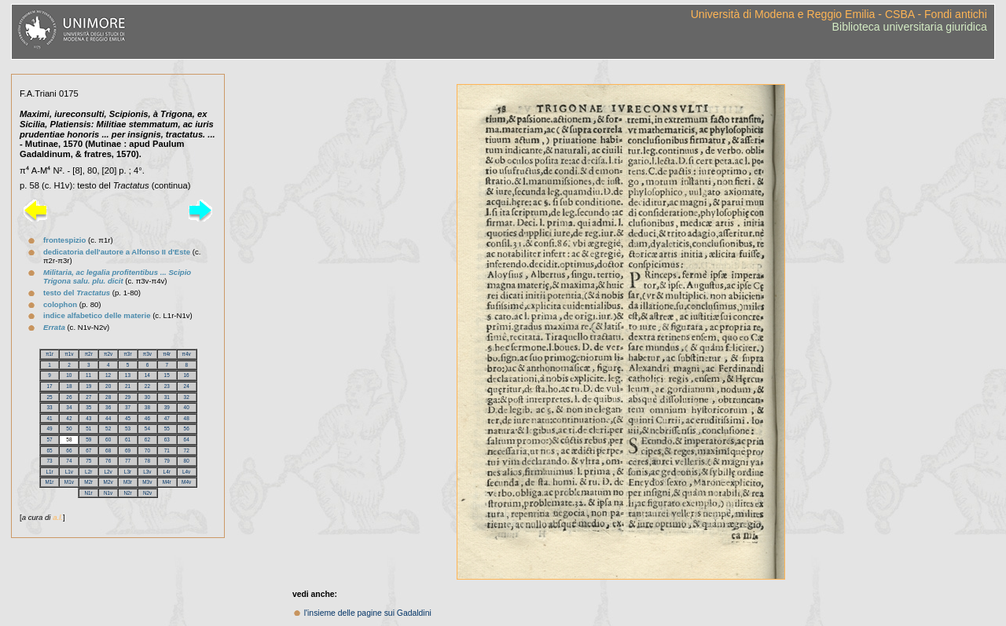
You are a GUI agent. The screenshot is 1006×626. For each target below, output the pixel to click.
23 (167, 386)
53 (127, 428)
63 (167, 439)
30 (147, 397)
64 (186, 439)
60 (108, 439)
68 (108, 450)
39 (167, 407)
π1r (49, 354)
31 (167, 397)
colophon (60, 304)
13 (127, 375)
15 (167, 375)
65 (49, 450)
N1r (88, 493)
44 (108, 418)
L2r (88, 471)
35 (88, 407)
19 (88, 386)
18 (69, 386)
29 (127, 397)
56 (186, 428)
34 (69, 407)
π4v (186, 354)
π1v (68, 354)
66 (69, 450)
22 (147, 386)
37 (127, 407)
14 (147, 375)
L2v (108, 471)
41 (49, 418)
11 (88, 375)
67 (88, 450)
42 (69, 418)
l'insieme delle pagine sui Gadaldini (367, 613)
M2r (88, 482)
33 (49, 407)
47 (167, 418)
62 (147, 439)
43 (88, 418)
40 (186, 407)
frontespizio (64, 240)
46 (147, 418)
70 (147, 450)
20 (108, 386)
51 (88, 428)
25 (49, 397)
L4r (167, 471)
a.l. (58, 517)
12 (108, 375)
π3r (127, 354)
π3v (147, 354)
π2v (108, 354)
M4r (167, 482)
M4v (186, 482)
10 (69, 375)
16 (186, 375)
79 (167, 460)
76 (108, 460)
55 (167, 428)
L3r (127, 471)
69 (127, 450)
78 (147, 460)
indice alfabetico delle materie (97, 315)
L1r (49, 471)
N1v (108, 493)
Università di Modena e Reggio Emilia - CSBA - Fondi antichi (839, 14)
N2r (127, 493)
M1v (69, 482)
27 (88, 397)
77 (127, 460)
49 (49, 428)
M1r (49, 482)
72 (186, 450)
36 (108, 407)
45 (127, 418)
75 (88, 460)
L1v (69, 471)
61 (127, 439)
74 (69, 460)
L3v (147, 471)
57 (49, 439)
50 (69, 428)
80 (186, 460)
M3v (147, 482)
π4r (167, 354)
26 (69, 397)
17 (49, 386)
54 (147, 428)
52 (108, 428)
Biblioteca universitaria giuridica (909, 26)
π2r (89, 354)
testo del (76, 292)
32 (186, 397)
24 (186, 386)
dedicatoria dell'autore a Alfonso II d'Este (116, 251)
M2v (108, 482)
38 (147, 407)
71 (167, 450)
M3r (127, 482)
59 (88, 439)
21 (127, 386)
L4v (186, 471)
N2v (147, 493)
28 (108, 397)
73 (49, 460)
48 (186, 418)
